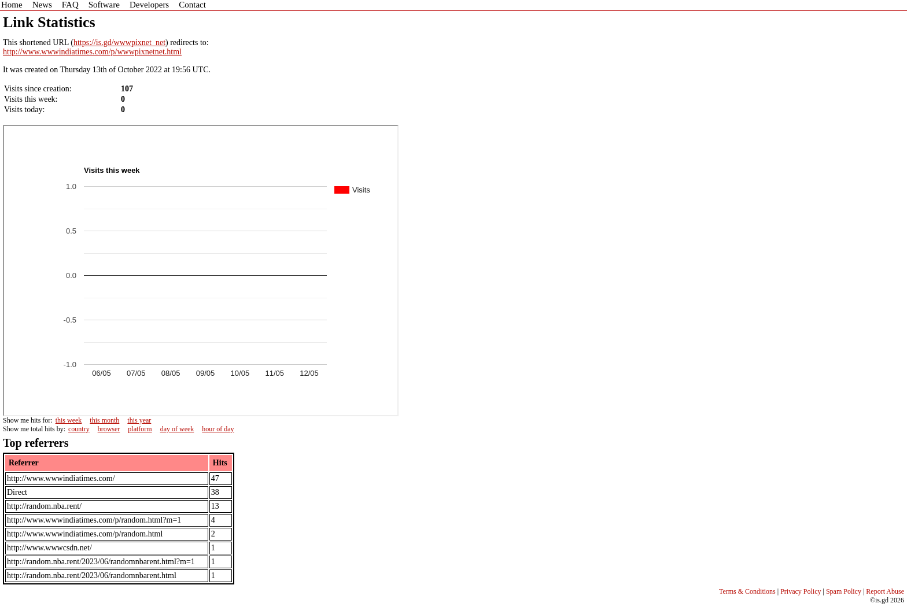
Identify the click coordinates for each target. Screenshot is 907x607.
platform (140, 429)
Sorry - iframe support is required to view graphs (201, 270)
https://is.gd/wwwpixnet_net (119, 42)
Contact (192, 4)
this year (139, 420)
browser (109, 429)
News (42, 4)
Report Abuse (885, 591)
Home (12, 4)
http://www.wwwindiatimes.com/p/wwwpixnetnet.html (92, 51)
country (79, 429)
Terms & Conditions (747, 591)
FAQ (70, 4)
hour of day (218, 429)
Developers (149, 4)
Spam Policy (843, 591)
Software (104, 4)
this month (104, 420)
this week (69, 420)
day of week (177, 429)
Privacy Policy (800, 591)
